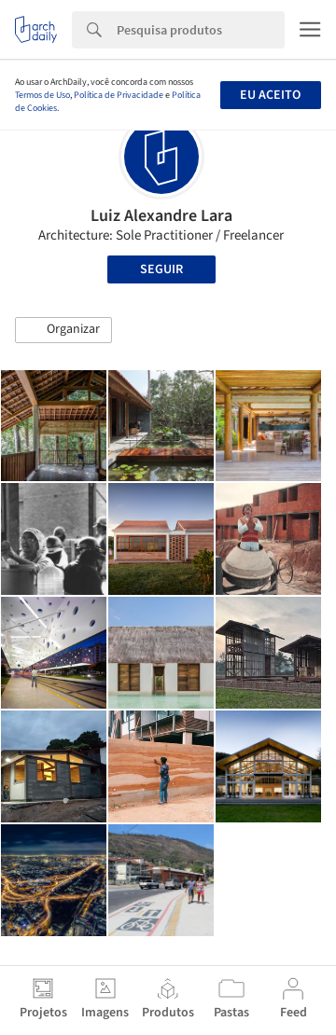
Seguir (161, 269)
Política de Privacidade (118, 95)
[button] (63, 330)
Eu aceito (270, 95)
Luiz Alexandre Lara (161, 216)
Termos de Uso (42, 95)
